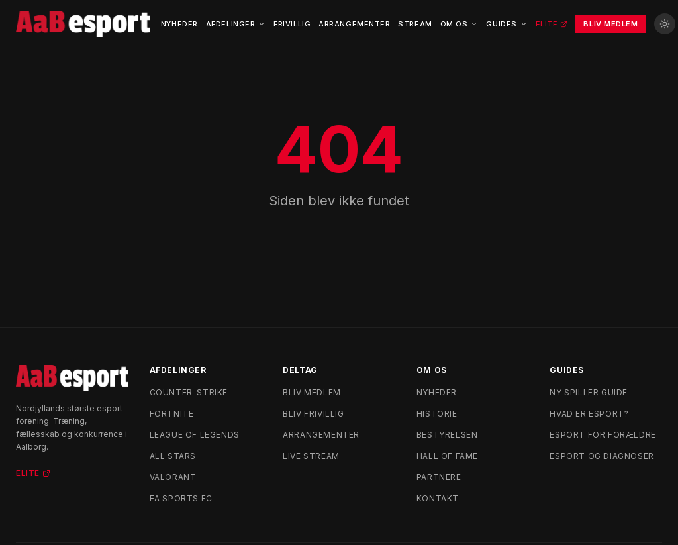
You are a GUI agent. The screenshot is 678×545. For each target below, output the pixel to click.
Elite (552, 23)
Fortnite (172, 414)
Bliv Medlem (610, 23)
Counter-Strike (189, 392)
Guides (506, 23)
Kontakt (437, 498)
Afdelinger (236, 23)
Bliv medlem (312, 392)
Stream (415, 23)
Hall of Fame (447, 456)
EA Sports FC (181, 498)
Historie (437, 414)
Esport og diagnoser (602, 456)
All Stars (173, 456)
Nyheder (179, 23)
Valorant (173, 477)
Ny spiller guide (589, 392)
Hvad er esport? (589, 414)
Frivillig (292, 23)
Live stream (311, 456)
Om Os (459, 23)
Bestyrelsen (447, 435)
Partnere (438, 477)
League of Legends (195, 435)
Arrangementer (354, 23)
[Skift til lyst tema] (664, 23)
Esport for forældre (602, 435)
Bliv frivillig (313, 414)
